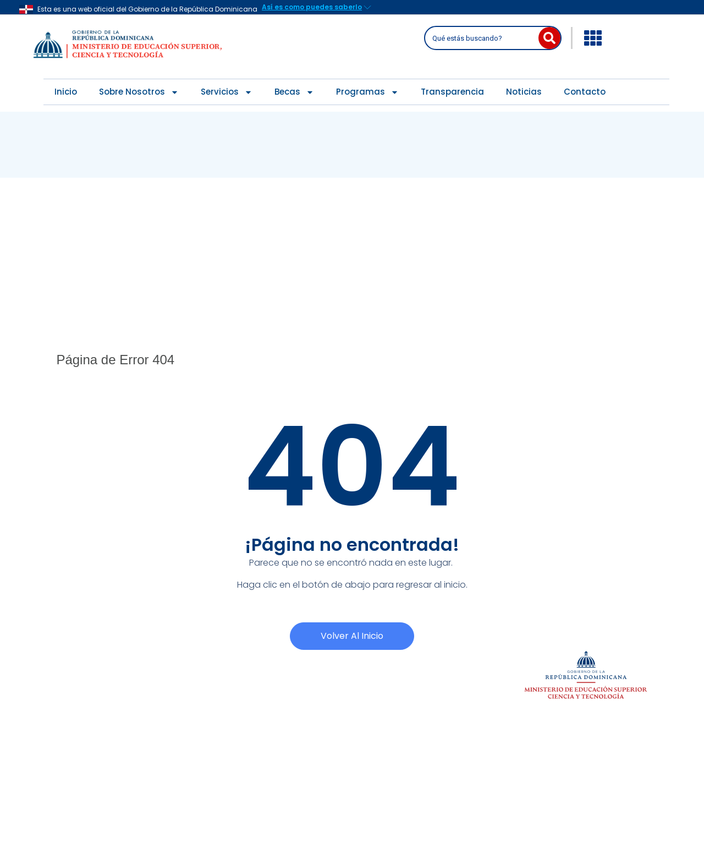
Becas (294, 92)
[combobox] (482, 38)
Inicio (65, 91)
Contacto (585, 91)
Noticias (524, 91)
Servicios (226, 92)
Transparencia (452, 91)
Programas (367, 92)
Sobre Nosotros (139, 92)
